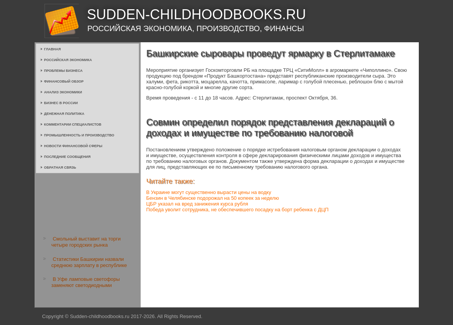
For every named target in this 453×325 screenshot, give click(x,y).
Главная (52, 49)
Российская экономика (68, 60)
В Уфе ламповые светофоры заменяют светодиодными (85, 282)
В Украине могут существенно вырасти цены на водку (208, 192)
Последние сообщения (67, 157)
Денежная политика (64, 114)
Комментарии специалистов (72, 124)
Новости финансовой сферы (73, 146)
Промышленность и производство (79, 135)
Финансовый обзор (64, 81)
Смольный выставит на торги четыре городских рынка (86, 242)
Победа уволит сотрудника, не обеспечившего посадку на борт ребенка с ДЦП (237, 209)
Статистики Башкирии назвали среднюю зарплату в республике (89, 262)
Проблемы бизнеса (63, 71)
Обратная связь (60, 167)
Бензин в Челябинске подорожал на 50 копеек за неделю (212, 198)
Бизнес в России (61, 103)
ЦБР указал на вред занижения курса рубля (197, 204)
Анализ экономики (63, 92)
